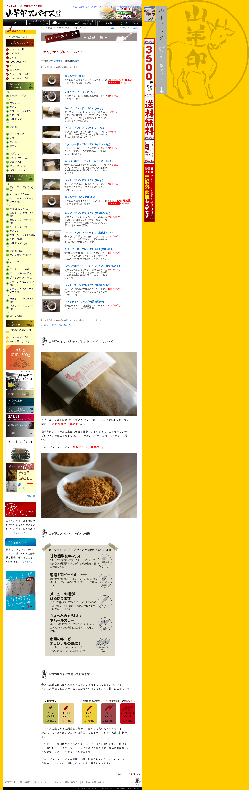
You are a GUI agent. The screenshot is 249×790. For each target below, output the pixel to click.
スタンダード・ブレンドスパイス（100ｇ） (88, 144)
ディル (13, 142)
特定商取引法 (125, 7)
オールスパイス (18, 95)
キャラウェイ (18, 227)
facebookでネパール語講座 (149, 14)
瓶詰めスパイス (20, 380)
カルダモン (16, 103)
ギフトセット (20, 466)
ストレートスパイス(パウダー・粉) (20, 86)
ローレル (16, 316)
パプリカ (14, 153)
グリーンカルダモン (20, 111)
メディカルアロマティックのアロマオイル (20, 410)
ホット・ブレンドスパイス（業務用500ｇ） (88, 285)
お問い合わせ (98, 782)
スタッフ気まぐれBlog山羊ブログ (161, 50)
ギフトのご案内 (20, 449)
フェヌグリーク (20, 269)
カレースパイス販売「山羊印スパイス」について (37, 22)
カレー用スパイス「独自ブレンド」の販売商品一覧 (20, 43)
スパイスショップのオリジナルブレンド (83, 22)
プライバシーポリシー (42, 782)
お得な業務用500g (20, 357)
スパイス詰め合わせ (20, 324)
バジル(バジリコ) (19, 157)
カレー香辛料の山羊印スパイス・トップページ (14, 22)
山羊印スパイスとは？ (20, 509)
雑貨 (20, 425)
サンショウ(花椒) (20, 254)
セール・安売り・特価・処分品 (20, 417)
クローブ (14, 115)
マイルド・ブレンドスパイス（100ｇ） (85, 128)
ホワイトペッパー (19, 170)
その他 (20, 433)
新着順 (76, 61)
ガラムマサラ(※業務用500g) (79, 197)
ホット (13, 57)
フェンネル (16, 162)
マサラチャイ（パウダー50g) (79, 92)
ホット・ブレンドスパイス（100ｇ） (84, 180)
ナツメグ (14, 262)
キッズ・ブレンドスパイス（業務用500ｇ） (88, 213)
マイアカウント (122, 28)
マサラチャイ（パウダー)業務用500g (84, 301)
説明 (135, 28)
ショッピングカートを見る (129, 22)
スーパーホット (18, 61)
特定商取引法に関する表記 (17, 782)
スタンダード (17, 49)
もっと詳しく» (20, 533)
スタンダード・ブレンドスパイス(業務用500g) (89, 249)
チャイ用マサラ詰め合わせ (20, 475)
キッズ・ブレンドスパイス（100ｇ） (84, 108)
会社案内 (85, 782)
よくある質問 (78, 7)
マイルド (14, 53)
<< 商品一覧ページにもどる (56, 325)
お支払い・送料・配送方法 (67, 782)
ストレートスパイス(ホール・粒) (20, 178)
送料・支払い (91, 7)
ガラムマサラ (17, 70)
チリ (12, 138)
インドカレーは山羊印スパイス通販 (24, 6)
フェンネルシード (21, 273)
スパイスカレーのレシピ (106, 22)
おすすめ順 (59, 61)
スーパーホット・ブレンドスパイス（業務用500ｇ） (92, 266)
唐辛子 (13, 146)
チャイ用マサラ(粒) (20, 74)
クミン (13, 107)
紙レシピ (80, 763)
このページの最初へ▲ (128, 774)
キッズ (13, 66)
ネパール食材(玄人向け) (20, 402)
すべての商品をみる (17, 37)
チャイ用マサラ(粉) (20, 78)
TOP (44, 28)
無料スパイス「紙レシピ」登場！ (21, 590)
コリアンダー (17, 119)
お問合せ (137, 7)
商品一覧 (52, 28)
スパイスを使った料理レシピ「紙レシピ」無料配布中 (20, 486)
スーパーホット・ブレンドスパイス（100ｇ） (89, 161)
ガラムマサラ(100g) (74, 76)
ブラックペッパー (19, 166)
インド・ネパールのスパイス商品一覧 (60, 22)
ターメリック (17, 134)
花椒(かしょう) (19, 209)
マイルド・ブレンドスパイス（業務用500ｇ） (89, 232)
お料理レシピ (20, 542)
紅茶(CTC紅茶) (20, 394)
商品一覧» (31, 496)
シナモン (14, 126)
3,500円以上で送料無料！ (149, 130)
